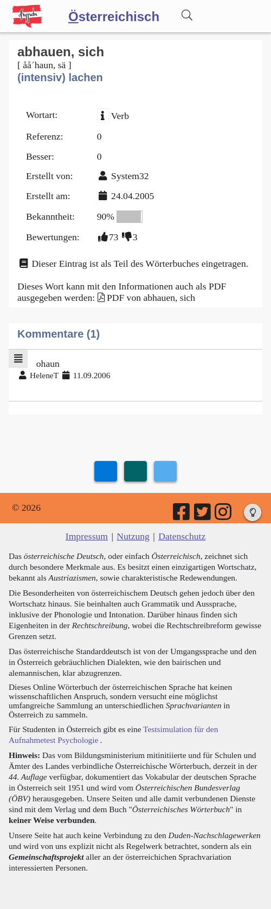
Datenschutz (181, 536)
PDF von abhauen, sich (151, 297)
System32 (130, 175)
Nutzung (133, 536)
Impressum (87, 536)
